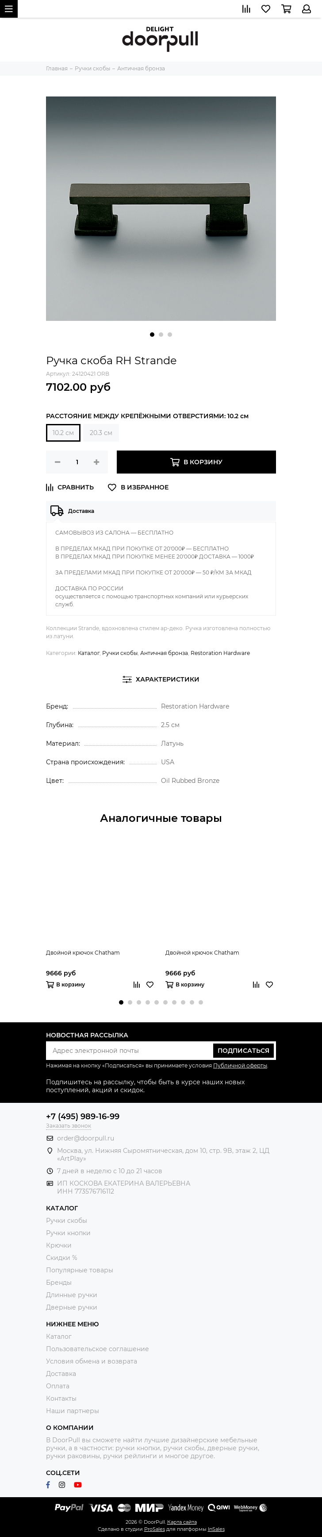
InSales (216, 1529)
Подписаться (243, 1051)
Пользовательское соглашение (97, 1349)
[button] (152, 334)
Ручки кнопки (68, 1233)
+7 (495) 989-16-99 (82, 1116)
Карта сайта (182, 1522)
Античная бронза (164, 653)
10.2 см (63, 433)
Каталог (89, 653)
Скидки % (61, 1258)
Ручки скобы (120, 653)
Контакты (61, 1398)
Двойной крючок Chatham (83, 952)
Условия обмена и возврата (91, 1361)
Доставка (61, 1374)
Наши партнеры (72, 1411)
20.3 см (101, 433)
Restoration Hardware (220, 653)
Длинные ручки (71, 1295)
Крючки (59, 1245)
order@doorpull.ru (85, 1138)
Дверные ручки (71, 1307)
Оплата (57, 1386)
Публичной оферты (240, 1065)
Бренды (59, 1283)
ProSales (154, 1529)
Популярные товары (79, 1270)
